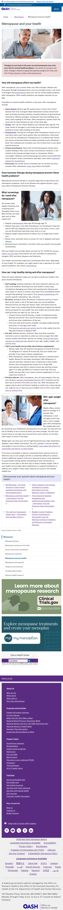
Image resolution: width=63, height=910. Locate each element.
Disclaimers (41, 846)
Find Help (10, 775)
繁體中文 (20, 863)
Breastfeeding (12, 746)
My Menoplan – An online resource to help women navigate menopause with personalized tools (16, 489)
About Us (10, 688)
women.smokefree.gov (47, 294)
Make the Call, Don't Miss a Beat (20, 718)
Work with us (12, 698)
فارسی (55, 870)
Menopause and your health (16, 558)
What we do (11, 696)
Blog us (10, 808)
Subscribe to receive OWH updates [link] (22, 824)
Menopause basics (12, 541)
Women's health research (14, 575)
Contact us (11, 811)
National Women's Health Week (19, 726)
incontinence (31, 266)
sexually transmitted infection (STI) (31, 380)
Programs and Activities (16, 708)
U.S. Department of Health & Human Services (19, 4)
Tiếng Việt (32, 863)
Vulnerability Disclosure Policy (43, 853)
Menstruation (12, 757)
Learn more (31, 166)
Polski (58, 867)
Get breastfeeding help (16, 780)
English (33, 874)
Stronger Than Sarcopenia (17, 729)
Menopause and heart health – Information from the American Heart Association (17, 499)
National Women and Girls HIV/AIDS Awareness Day (27, 724)
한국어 (44, 863)
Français (47, 867)
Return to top (7, 678)
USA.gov (51, 850)
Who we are (11, 693)
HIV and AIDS (12, 755)
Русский (9, 867)
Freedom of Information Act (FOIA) (27, 850)
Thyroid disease (13, 766)
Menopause (8, 537)
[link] (6, 823)
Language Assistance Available (25, 843)
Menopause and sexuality (14, 562)
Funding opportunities (13, 571)
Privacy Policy (26, 846)
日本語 (46, 870)
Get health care (13, 782)
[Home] (10, 10)
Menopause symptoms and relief (17, 545)
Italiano (24, 870)
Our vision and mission (16, 701)
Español (9, 863)
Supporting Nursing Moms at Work (20, 732)
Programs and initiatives (14, 567)
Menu (56, 9)
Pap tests (16, 226)
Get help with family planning (18, 788)
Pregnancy (11, 763)
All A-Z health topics (15, 768)
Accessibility (50, 843)
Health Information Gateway (18, 713)
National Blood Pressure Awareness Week (23, 721)
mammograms (17, 223)
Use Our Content (17, 853)
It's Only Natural (13, 715)
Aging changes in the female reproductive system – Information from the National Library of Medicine (43, 489)
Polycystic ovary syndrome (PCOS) (20, 760)
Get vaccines (12, 794)
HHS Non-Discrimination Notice (31, 839)
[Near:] (19, 660)
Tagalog (54, 863)
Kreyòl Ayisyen (33, 867)
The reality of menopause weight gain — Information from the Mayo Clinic (16, 514)
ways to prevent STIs (13, 390)
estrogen (49, 68)
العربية (19, 867)
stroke (24, 73)
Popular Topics (13, 739)
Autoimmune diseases (15, 743)
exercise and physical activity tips (26, 328)
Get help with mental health (18, 791)
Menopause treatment (13, 554)
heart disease (15, 73)
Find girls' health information (18, 796)
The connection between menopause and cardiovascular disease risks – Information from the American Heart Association (43, 502)
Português (13, 870)
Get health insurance (15, 785)
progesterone (20, 93)
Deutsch (36, 870)
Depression (11, 752)
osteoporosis (36, 73)
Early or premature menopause (16, 550)
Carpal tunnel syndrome (16, 749)
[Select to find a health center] (29, 660)
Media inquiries (13, 813)
